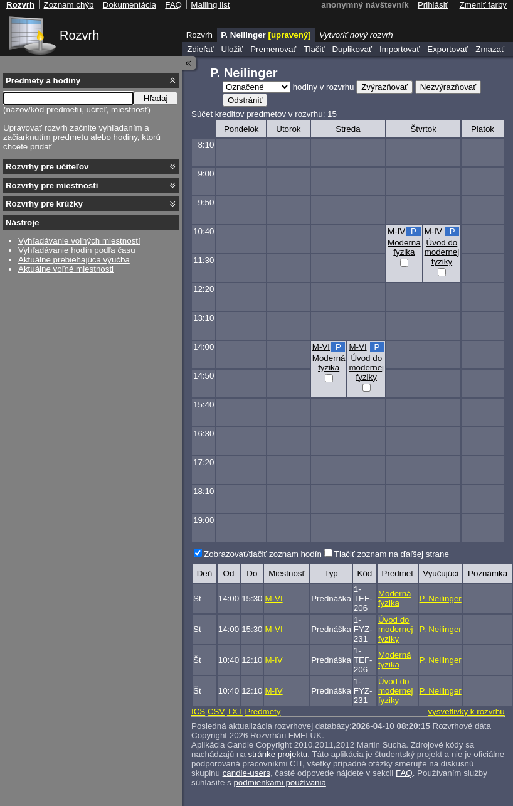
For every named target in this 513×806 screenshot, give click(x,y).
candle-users (246, 773)
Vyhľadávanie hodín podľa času (76, 250)
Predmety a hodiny (43, 80)
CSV (216, 711)
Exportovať (447, 49)
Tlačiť (314, 49)
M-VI (321, 347)
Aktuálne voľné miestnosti (66, 269)
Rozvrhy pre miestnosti (52, 185)
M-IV (396, 231)
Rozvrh (79, 35)
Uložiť (232, 49)
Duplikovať (352, 49)
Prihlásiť (433, 4)
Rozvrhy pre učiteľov (47, 166)
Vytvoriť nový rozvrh (356, 35)
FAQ (404, 773)
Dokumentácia (129, 4)
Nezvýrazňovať (448, 87)
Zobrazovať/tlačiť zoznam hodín (263, 554)
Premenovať (273, 49)
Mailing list (210, 4)
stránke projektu (277, 754)
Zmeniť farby (483, 4)
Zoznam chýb (68, 4)
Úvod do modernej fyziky (442, 252)
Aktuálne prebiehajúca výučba (74, 259)
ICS (198, 711)
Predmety (262, 711)
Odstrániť (245, 100)
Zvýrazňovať (384, 87)
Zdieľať (200, 49)
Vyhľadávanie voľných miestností (79, 240)
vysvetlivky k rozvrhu (466, 711)
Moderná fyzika (404, 247)
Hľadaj (156, 98)
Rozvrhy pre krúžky (44, 203)
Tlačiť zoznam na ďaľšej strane (391, 554)
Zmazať (489, 49)
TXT (235, 711)
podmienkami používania (279, 782)
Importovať (399, 49)
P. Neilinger (441, 598)
